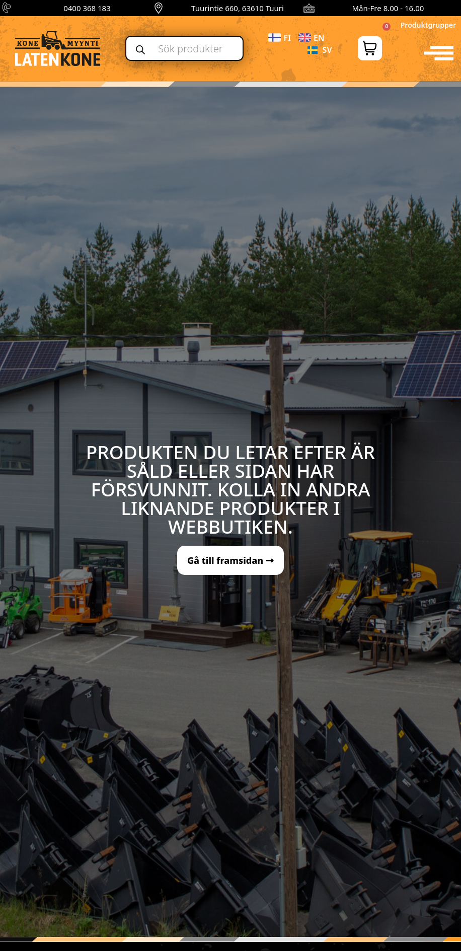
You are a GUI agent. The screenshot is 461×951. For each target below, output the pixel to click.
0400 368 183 (87, 8)
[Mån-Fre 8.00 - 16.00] (309, 8)
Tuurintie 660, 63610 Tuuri (237, 8)
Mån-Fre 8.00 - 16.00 (388, 8)
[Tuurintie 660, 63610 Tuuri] (158, 8)
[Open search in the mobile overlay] (184, 48)
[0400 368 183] (8, 8)
